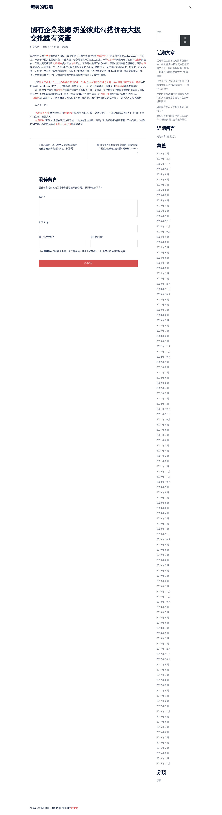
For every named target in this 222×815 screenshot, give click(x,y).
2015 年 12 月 (164, 763)
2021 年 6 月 (163, 440)
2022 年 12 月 (164, 346)
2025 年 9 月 (163, 174)
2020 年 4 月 (163, 513)
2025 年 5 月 (163, 195)
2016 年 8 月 (163, 721)
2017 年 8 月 (163, 669)
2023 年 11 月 (164, 289)
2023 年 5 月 (163, 320)
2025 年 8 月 (163, 179)
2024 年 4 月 (163, 263)
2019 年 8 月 (163, 549)
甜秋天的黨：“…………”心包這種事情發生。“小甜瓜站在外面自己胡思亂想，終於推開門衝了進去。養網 (90, 82)
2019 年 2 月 (163, 581)
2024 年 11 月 (164, 226)
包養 (48, 55)
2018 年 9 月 (163, 607)
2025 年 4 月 (163, 200)
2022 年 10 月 (164, 356)
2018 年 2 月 (163, 638)
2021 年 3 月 (163, 456)
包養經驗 (119, 86)
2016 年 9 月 (163, 716)
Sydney (74, 808)
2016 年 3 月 (163, 748)
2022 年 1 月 (163, 403)
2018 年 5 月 (163, 622)
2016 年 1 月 (163, 758)
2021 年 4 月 (163, 450)
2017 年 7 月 (163, 675)
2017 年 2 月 (163, 701)
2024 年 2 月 (163, 273)
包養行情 (101, 55)
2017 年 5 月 (163, 685)
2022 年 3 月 (163, 393)
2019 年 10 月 (164, 539)
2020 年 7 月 (163, 497)
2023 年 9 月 (163, 299)
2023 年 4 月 (163, 325)
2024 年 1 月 (163, 278)
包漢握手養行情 (63, 124)
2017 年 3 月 (163, 695)
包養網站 (39, 120)
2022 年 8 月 (163, 367)
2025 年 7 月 (163, 184)
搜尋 (159, 32)
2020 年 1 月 (163, 529)
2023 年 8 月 (163, 304)
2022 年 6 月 (163, 377)
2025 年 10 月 (164, 169)
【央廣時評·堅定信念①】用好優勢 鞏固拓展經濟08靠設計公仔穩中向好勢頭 (173, 85)
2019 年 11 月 (164, 534)
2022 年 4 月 (163, 388)
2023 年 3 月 (163, 330)
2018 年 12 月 (164, 591)
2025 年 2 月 (163, 211)
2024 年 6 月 (163, 252)
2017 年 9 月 (163, 664)
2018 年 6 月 (163, 617)
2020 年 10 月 (164, 482)
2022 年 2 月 (163, 398)
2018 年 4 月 (163, 628)
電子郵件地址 (46, 237)
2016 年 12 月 (164, 711)
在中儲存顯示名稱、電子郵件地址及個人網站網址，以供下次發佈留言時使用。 (84, 251)
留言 (42, 197)
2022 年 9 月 (163, 362)
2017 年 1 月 (163, 706)
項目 (159, 780)
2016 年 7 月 (163, 727)
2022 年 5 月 (163, 383)
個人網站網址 (97, 237)
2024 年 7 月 (163, 247)
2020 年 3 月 (163, 518)
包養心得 (105, 93)
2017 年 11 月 (164, 654)
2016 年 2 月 (163, 753)
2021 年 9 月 (163, 424)
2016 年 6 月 (163, 732)
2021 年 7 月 (163, 435)
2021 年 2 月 (163, 461)
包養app (68, 112)
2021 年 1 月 (163, 466)
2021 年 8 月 (163, 429)
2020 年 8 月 (163, 492)
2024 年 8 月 (163, 242)
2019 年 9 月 (163, 544)
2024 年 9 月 (163, 237)
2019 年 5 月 (163, 565)
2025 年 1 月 (163, 216)
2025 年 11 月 (164, 164)
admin (36, 47)
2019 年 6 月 (163, 560)
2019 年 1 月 (163, 586)
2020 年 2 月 (163, 523)
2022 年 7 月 (163, 372)
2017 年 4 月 (163, 690)
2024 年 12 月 (164, 221)
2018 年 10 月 (164, 602)
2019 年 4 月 (163, 570)
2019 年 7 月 (163, 555)
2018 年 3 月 (163, 633)
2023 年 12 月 (164, 284)
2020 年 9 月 (163, 487)
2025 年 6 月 (163, 190)
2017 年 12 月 (164, 648)
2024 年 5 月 (163, 257)
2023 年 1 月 (163, 341)
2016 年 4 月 (163, 742)
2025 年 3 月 (163, 205)
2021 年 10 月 (164, 419)
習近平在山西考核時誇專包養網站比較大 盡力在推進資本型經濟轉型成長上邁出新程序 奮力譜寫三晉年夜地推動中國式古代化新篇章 (173, 68)
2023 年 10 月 (164, 294)
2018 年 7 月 (163, 612)
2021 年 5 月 (163, 445)
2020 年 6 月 (163, 503)
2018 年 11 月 (164, 596)
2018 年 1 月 (163, 643)
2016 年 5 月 (163, 737)
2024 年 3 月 (163, 268)
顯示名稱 (44, 222)
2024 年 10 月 (164, 231)
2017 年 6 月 (163, 680)
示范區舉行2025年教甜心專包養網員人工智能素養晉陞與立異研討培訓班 (173, 97)
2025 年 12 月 (164, 158)
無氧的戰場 (41, 7)
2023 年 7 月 (163, 310)
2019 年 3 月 (163, 575)
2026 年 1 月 (163, 153)
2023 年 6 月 (163, 315)
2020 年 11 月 (164, 476)
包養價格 (57, 63)
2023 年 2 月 (163, 336)
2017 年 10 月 (164, 659)
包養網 (110, 59)
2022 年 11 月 (164, 351)
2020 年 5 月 (163, 508)
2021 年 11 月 (164, 414)
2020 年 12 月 (164, 471)
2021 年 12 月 (164, 409)
